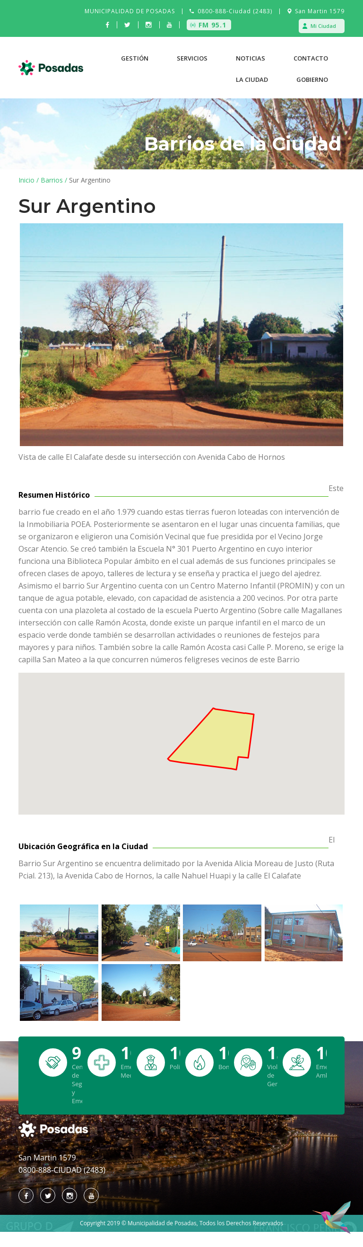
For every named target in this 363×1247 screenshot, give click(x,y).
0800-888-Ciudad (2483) (235, 11)
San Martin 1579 (320, 11)
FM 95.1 (212, 24)
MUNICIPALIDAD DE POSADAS (130, 11)
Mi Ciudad (323, 25)
